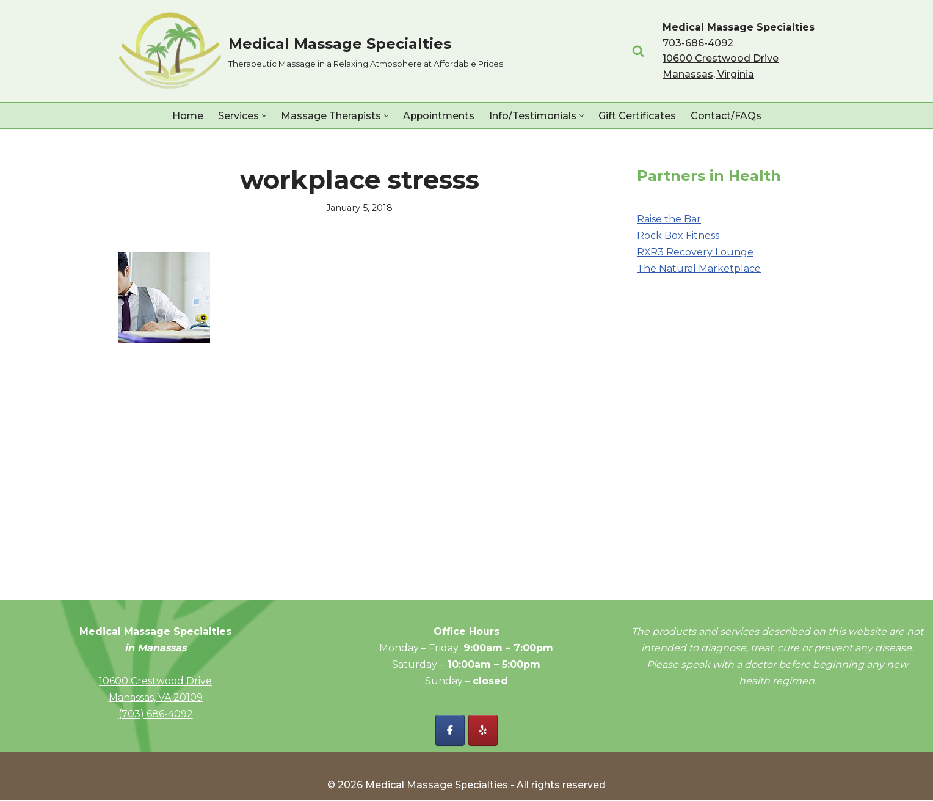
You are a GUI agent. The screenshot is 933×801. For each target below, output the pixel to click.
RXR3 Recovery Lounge (695, 252)
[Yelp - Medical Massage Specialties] (483, 731)
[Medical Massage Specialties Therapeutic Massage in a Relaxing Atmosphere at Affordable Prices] (310, 51)
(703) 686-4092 (155, 714)
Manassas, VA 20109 (156, 698)
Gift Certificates (638, 116)
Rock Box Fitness (678, 235)
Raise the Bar (669, 219)
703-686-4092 (698, 43)
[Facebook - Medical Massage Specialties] (450, 731)
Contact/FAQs (726, 116)
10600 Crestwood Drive (155, 681)
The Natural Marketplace (699, 269)
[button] (263, 116)
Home (186, 116)
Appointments (438, 116)
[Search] (638, 51)
